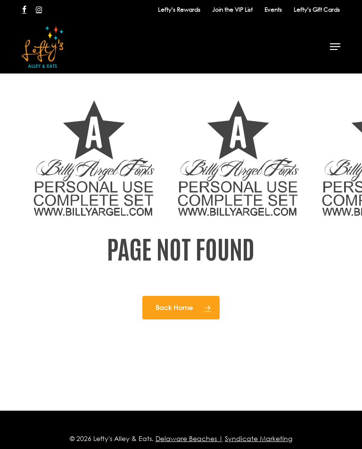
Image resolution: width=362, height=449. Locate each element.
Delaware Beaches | (189, 438)
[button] (335, 46)
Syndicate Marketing (258, 438)
